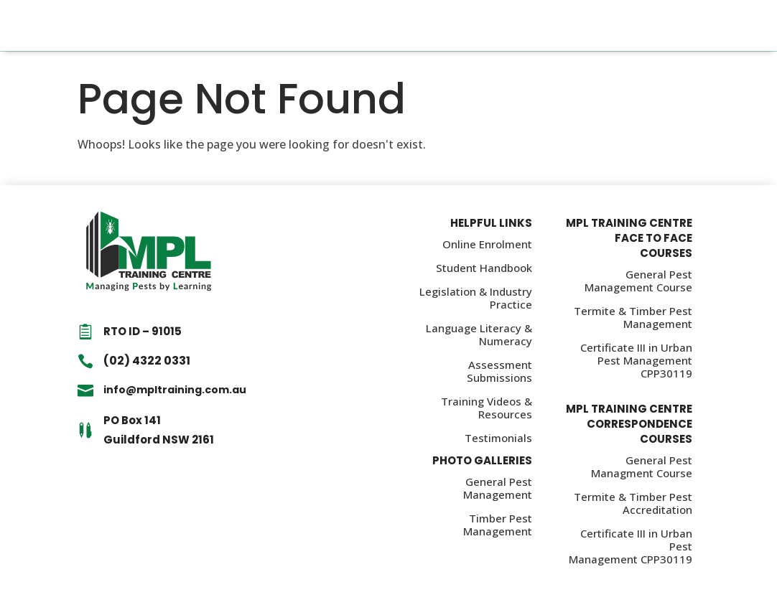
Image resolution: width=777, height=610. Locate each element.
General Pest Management (497, 488)
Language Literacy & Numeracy (479, 334)
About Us (442, 25)
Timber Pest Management (497, 524)
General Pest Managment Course (641, 466)
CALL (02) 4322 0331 (678, 25)
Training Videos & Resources (486, 407)
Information (316, 25)
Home (199, 25)
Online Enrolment (487, 244)
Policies (382, 25)
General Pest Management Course (638, 280)
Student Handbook (484, 268)
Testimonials (498, 438)
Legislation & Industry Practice (475, 297)
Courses (249, 25)
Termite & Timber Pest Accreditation (633, 503)
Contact (501, 25)
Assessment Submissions (499, 371)
